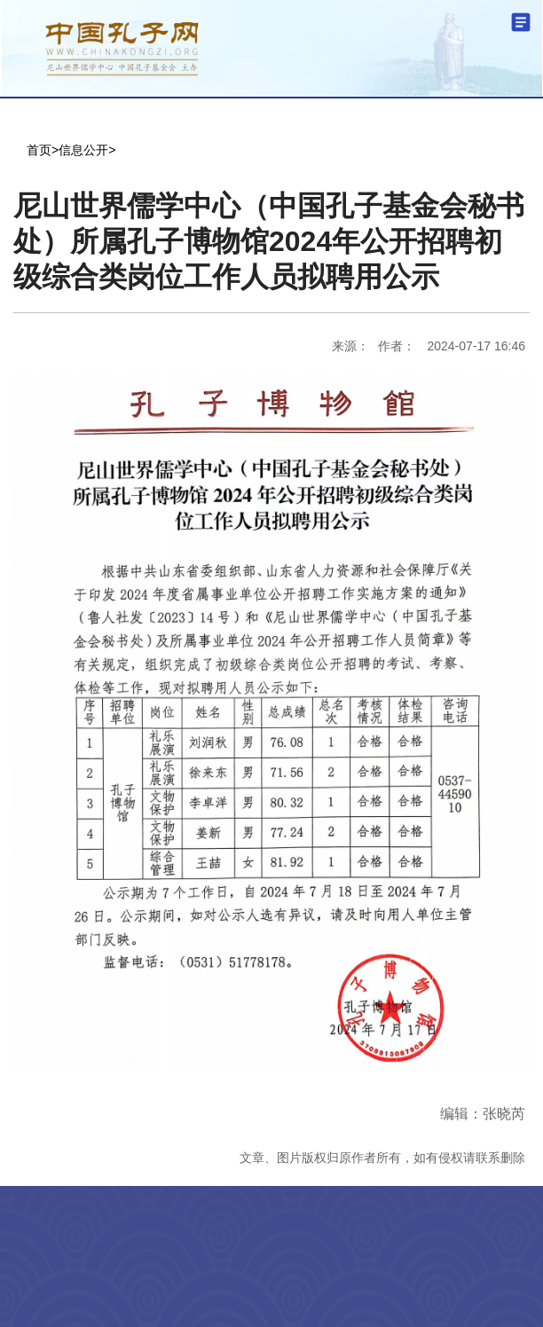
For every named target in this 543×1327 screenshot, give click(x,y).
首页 (39, 150)
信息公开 (83, 150)
